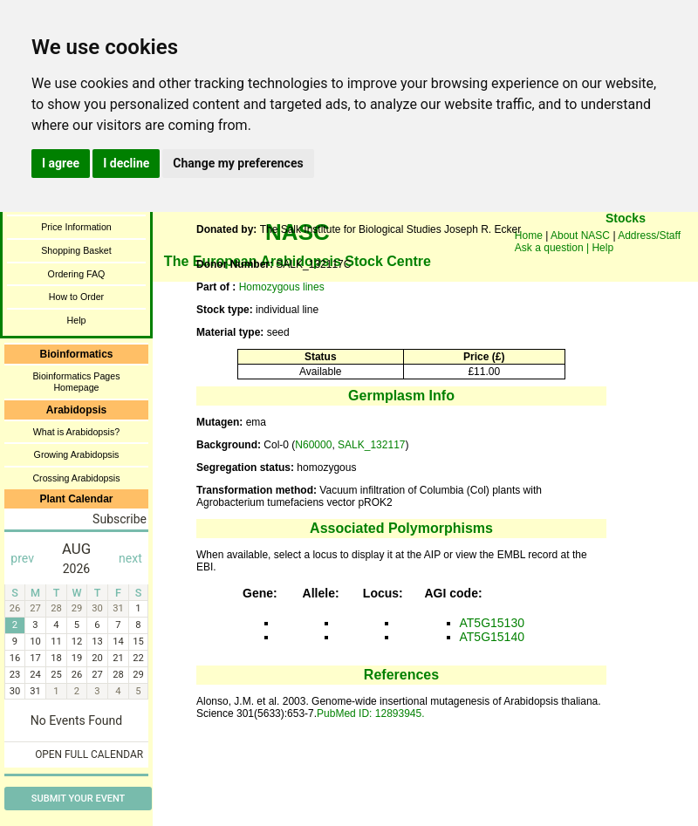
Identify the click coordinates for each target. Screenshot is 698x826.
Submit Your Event (78, 798)
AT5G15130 (492, 623)
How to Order (76, 296)
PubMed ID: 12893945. (370, 713)
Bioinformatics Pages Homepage (76, 382)
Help (76, 320)
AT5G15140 (492, 637)
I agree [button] (60, 163)
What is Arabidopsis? (76, 432)
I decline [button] (126, 163)
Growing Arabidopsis (77, 454)
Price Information (76, 227)
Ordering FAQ (77, 274)
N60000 (313, 445)
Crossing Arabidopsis (76, 478)
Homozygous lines (282, 287)
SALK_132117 (371, 445)
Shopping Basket (76, 250)
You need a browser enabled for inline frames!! (625, 244)
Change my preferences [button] (238, 163)
